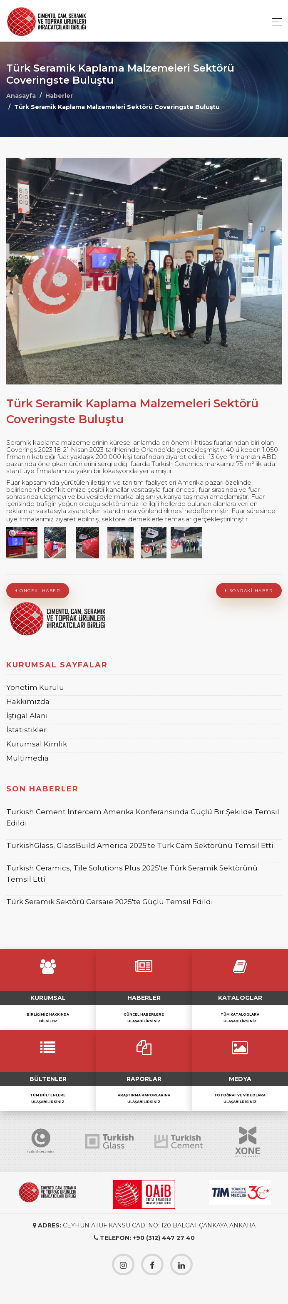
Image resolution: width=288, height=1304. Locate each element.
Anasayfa (21, 95)
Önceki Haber (37, 590)
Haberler (59, 95)
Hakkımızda (28, 701)
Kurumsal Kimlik (36, 744)
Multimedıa (27, 758)
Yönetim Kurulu (35, 687)
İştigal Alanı (27, 715)
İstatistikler (26, 730)
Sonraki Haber (249, 590)
